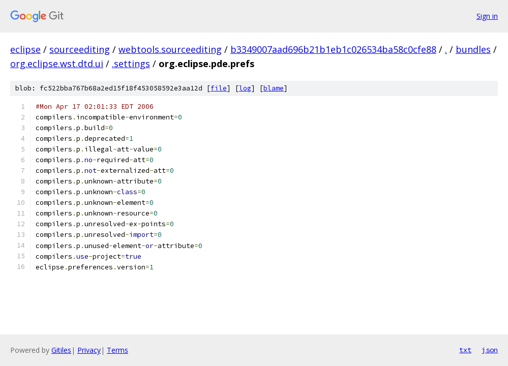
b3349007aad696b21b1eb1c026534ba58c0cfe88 (333, 49)
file (219, 88)
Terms (117, 350)
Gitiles (61, 350)
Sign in (487, 16)
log (245, 88)
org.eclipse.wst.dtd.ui (56, 63)
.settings (131, 63)
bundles (473, 49)
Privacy (89, 350)
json (490, 349)
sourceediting (79, 49)
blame (273, 88)
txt (465, 349)
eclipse (25, 49)
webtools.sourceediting (170, 49)
